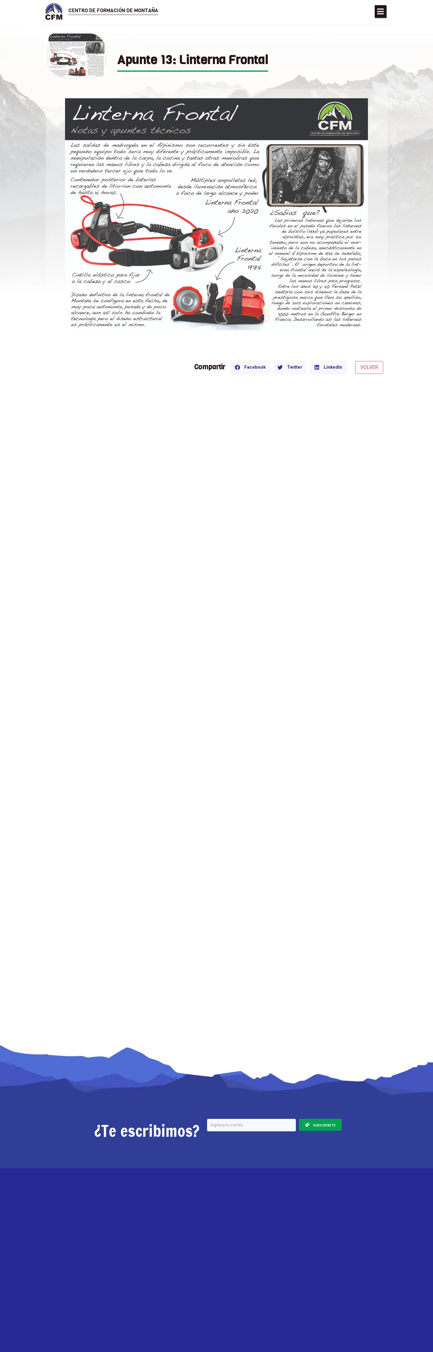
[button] (380, 11)
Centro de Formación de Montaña (113, 10)
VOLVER (369, 367)
